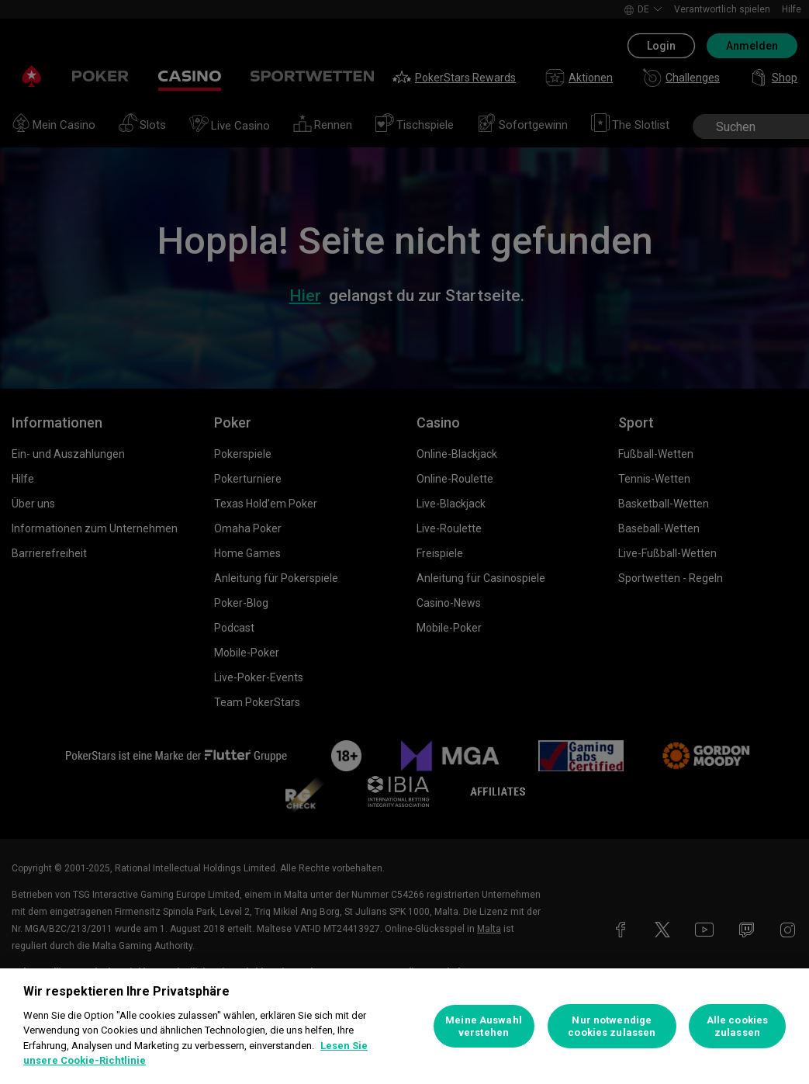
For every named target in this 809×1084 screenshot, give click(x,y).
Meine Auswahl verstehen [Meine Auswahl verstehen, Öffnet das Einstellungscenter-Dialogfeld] (483, 1026)
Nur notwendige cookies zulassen (611, 1026)
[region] (404, 1026)
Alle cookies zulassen (738, 1026)
